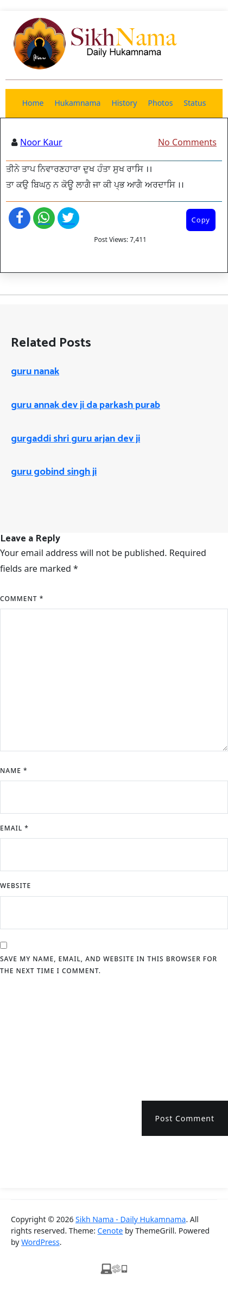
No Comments (187, 142)
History (124, 103)
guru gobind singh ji (54, 472)
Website (15, 885)
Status (194, 103)
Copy (201, 220)
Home (33, 103)
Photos (160, 103)
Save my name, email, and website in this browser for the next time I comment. (108, 964)
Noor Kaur (41, 142)
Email (14, 828)
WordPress (40, 1242)
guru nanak (35, 371)
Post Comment (184, 1118)
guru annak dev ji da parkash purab (85, 405)
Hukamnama (77, 103)
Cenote (110, 1230)
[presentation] (44, 1034)
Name (14, 770)
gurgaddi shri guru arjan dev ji (75, 439)
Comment (21, 598)
